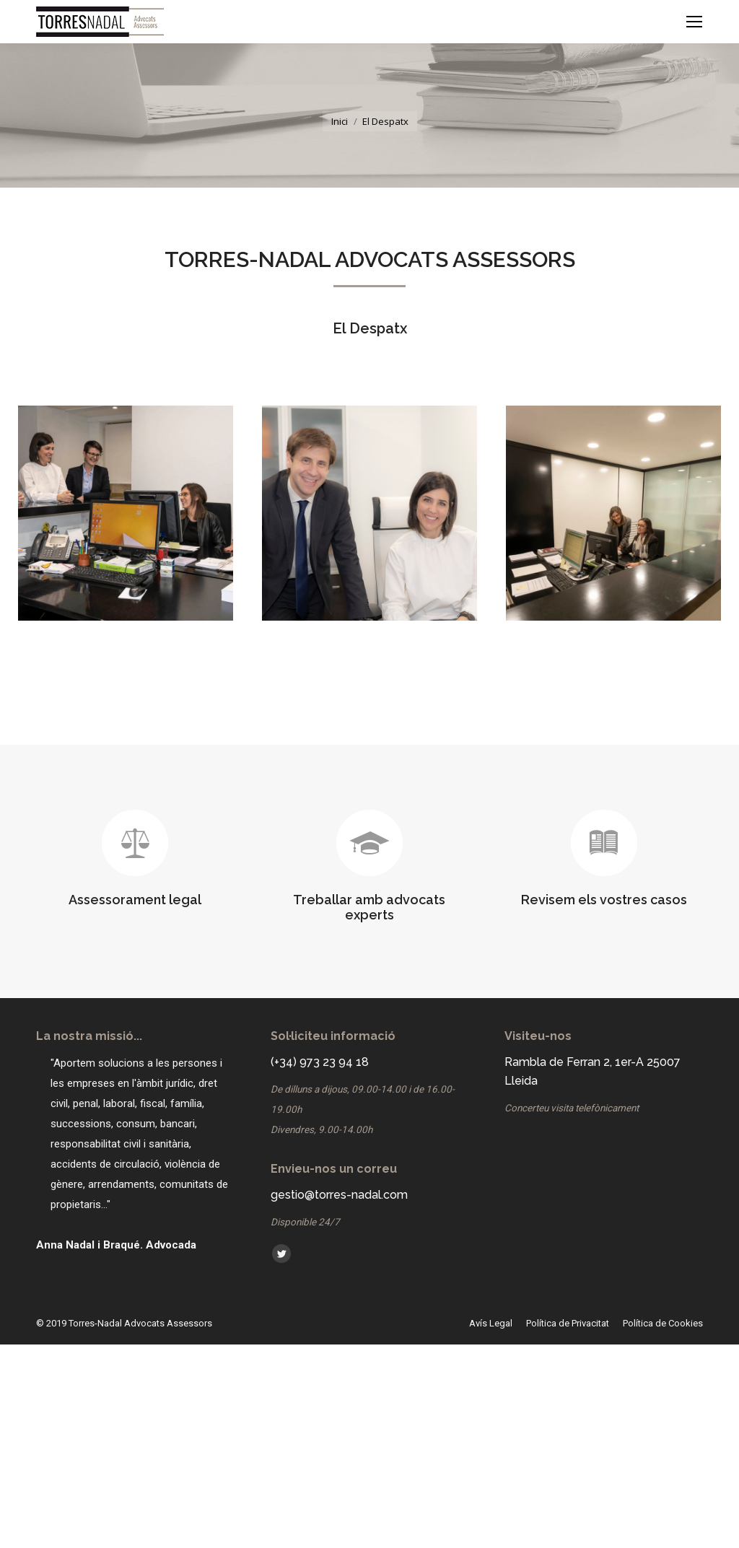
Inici (339, 121)
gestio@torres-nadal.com (339, 1195)
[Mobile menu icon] (694, 21)
